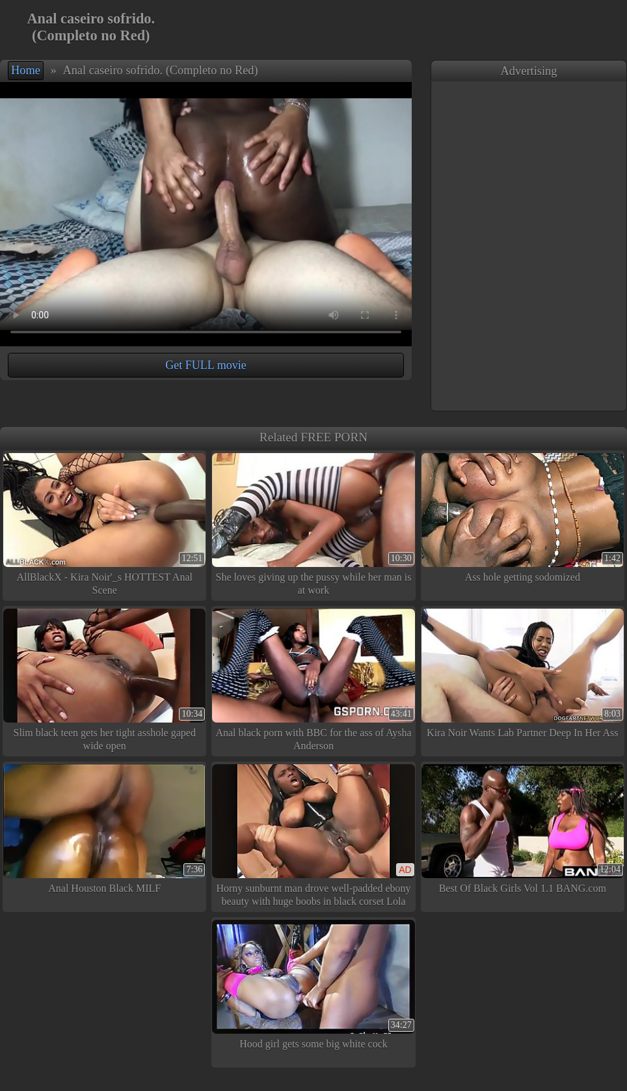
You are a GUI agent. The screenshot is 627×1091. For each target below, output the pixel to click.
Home (25, 70)
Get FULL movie (205, 365)
